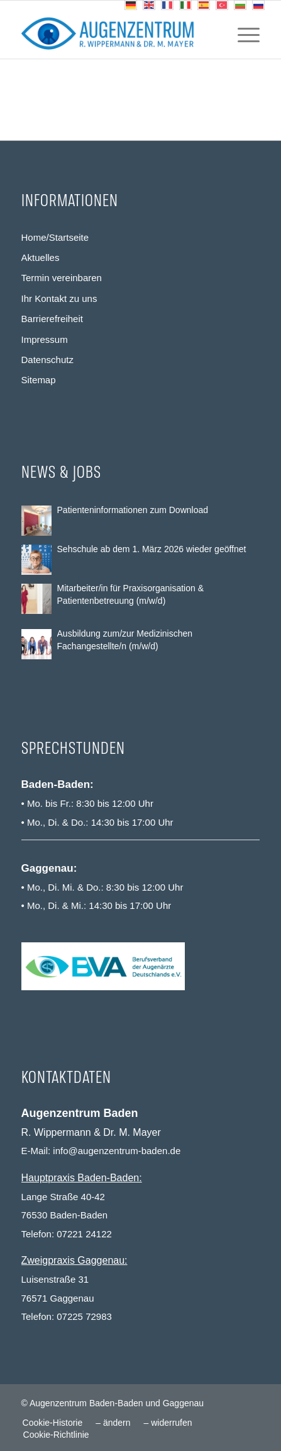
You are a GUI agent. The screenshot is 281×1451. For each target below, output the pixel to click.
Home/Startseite (55, 237)
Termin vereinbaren (61, 277)
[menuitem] (242, 33)
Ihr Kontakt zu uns (59, 298)
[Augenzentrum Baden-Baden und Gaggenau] (116, 33)
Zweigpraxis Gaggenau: (74, 1260)
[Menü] (242, 33)
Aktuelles (40, 257)
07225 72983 (84, 1316)
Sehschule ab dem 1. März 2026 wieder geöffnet (151, 549)
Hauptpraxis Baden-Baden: (81, 1177)
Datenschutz (47, 359)
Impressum (44, 339)
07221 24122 (84, 1233)
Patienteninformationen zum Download (132, 510)
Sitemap (38, 379)
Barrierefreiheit (52, 318)
